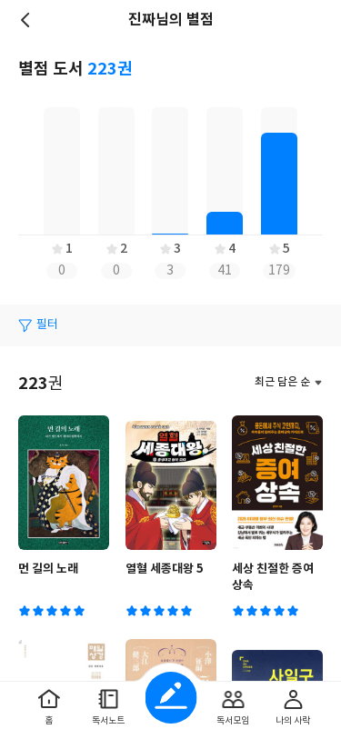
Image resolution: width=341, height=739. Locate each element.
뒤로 (27, 20)
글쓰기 (170, 698)
